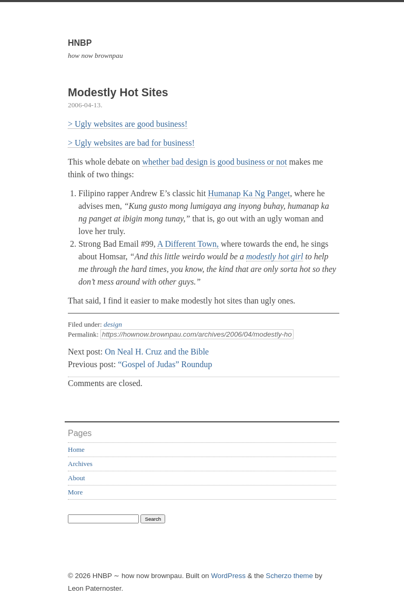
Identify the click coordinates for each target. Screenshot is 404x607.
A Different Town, (188, 243)
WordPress (228, 576)
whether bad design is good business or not (214, 161)
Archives (80, 464)
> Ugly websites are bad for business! (131, 142)
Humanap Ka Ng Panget (249, 193)
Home (76, 449)
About (76, 478)
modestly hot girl (274, 256)
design (113, 324)
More (75, 492)
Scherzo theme (289, 576)
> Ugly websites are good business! (127, 123)
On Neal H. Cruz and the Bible (157, 351)
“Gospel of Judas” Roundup (165, 364)
